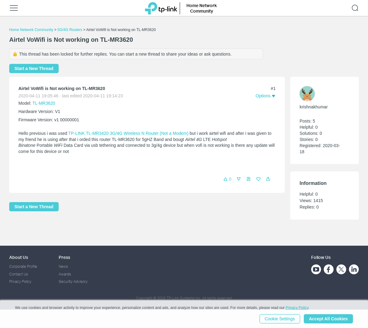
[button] (268, 179)
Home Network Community (31, 30)
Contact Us (18, 274)
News (63, 266)
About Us (18, 257)
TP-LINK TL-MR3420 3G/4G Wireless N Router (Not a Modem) (128, 133)
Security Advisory (73, 281)
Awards (65, 274)
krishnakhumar (313, 106)
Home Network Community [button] (201, 8)
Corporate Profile (23, 266)
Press (64, 257)
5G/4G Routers (69, 30)
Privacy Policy (20, 281)
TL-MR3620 (44, 103)
